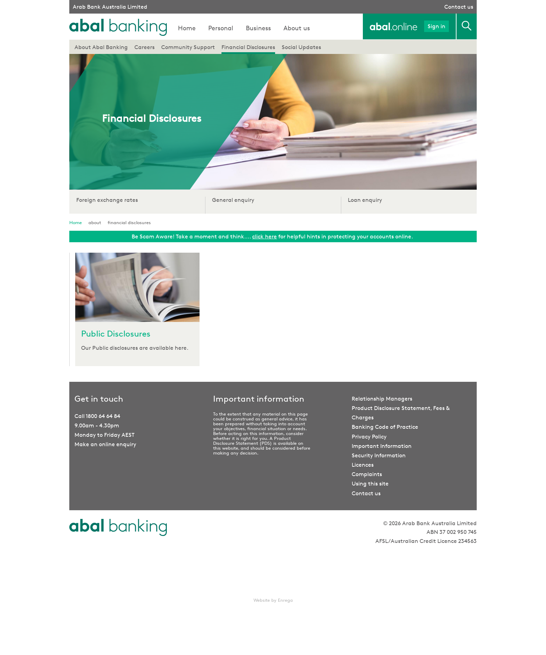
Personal (220, 28)
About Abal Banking (101, 47)
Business (258, 28)
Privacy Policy (369, 436)
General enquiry (233, 200)
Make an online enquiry (105, 444)
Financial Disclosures (248, 47)
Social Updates (301, 47)
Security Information (379, 455)
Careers (144, 47)
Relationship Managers (382, 398)
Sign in (436, 26)
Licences (363, 464)
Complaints (367, 474)
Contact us (458, 6)
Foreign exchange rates (107, 200)
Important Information (382, 446)
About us (296, 28)
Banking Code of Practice (385, 427)
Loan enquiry (365, 200)
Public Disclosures (115, 334)
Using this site (370, 483)
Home (187, 28)
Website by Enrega (273, 600)
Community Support (188, 47)
